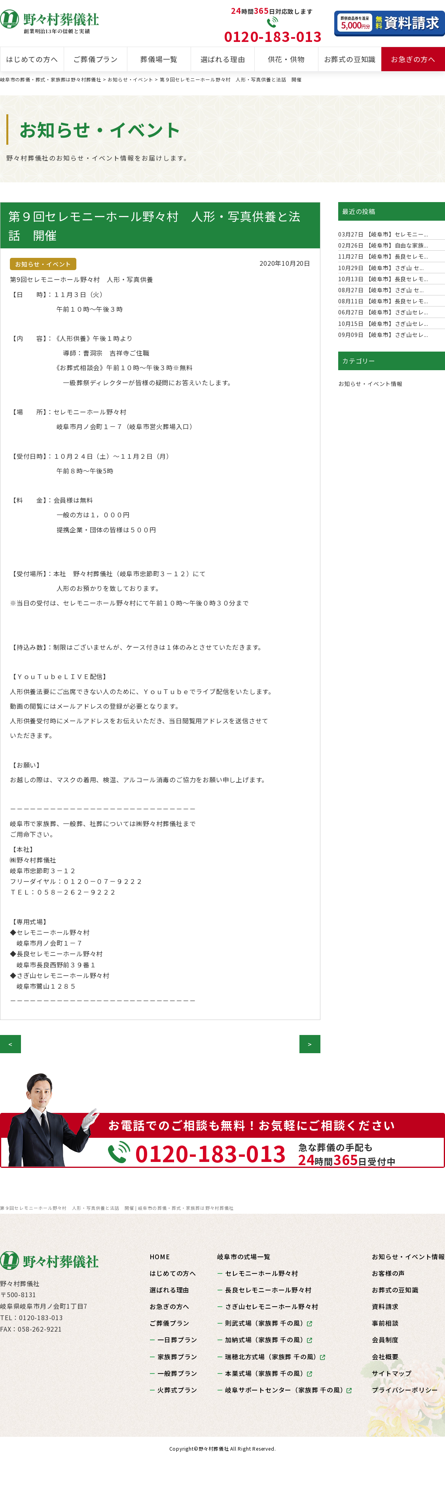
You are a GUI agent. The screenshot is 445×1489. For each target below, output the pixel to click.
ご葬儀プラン (95, 59)
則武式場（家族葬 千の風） (268, 1323)
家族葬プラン (177, 1356)
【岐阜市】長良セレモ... (383, 256)
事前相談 (385, 1323)
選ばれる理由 (223, 59)
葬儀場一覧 (159, 59)
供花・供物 (286, 59)
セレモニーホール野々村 (261, 1273)
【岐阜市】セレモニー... (383, 234)
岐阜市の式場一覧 (243, 1256)
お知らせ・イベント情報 (370, 384)
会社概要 (385, 1356)
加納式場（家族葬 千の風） (268, 1339)
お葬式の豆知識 (350, 59)
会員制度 (385, 1339)
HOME (160, 1256)
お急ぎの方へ (413, 59)
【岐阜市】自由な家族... (383, 245)
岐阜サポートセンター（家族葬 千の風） (288, 1389)
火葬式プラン (177, 1389)
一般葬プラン (177, 1373)
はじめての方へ (32, 59)
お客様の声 (388, 1273)
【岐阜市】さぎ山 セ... (381, 268)
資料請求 (385, 1306)
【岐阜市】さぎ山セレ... (383, 312)
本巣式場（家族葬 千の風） (268, 1373)
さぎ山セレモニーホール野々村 (271, 1306)
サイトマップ (392, 1373)
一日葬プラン (177, 1339)
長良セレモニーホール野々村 (268, 1289)
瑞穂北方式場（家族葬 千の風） (275, 1356)
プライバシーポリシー (405, 1389)
